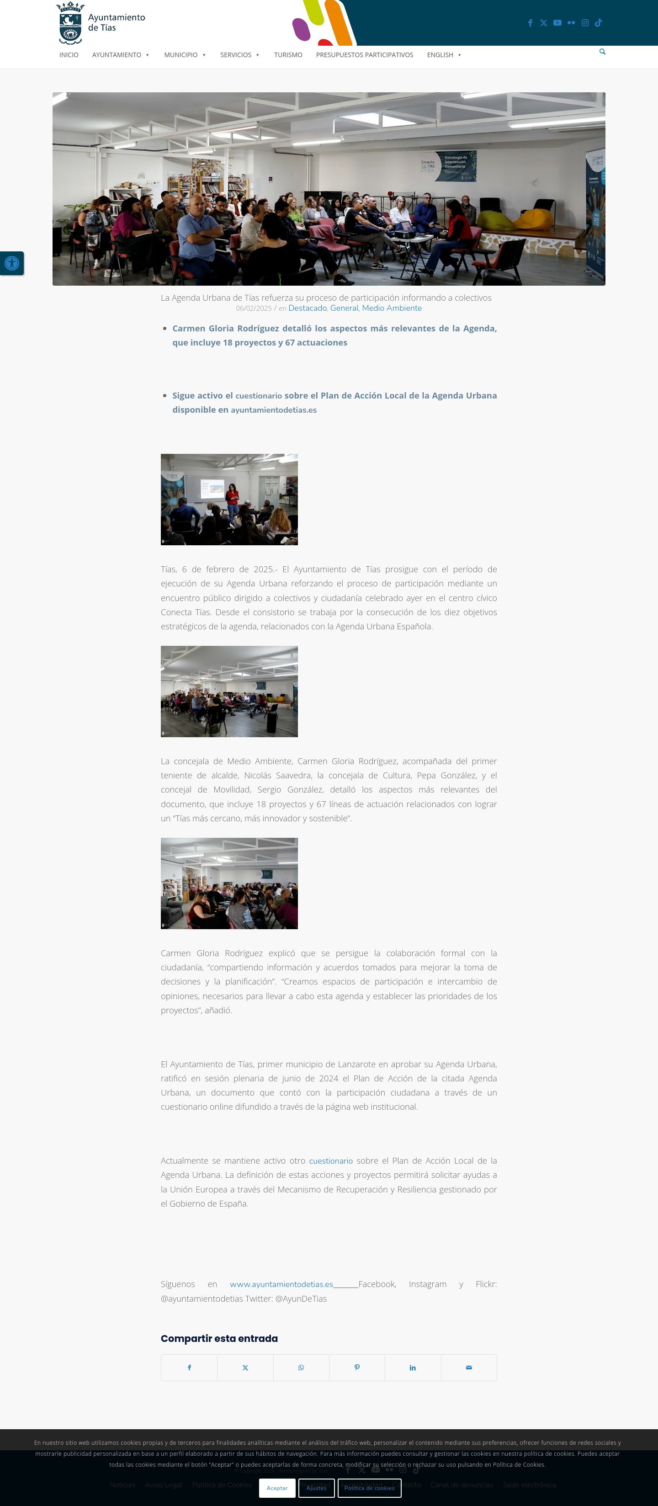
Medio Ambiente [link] (392, 308)
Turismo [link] (288, 54)
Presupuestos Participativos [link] (365, 54)
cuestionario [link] (331, 1160)
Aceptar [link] (277, 1488)
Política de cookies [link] (370, 1488)
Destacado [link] (307, 308)
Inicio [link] (69, 54)
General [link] (344, 308)
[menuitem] (602, 52)
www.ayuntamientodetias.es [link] (281, 1284)
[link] (12, 263)
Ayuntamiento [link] (121, 54)
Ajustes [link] (317, 1488)
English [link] (445, 54)
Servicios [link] (241, 54)
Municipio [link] (185, 54)
